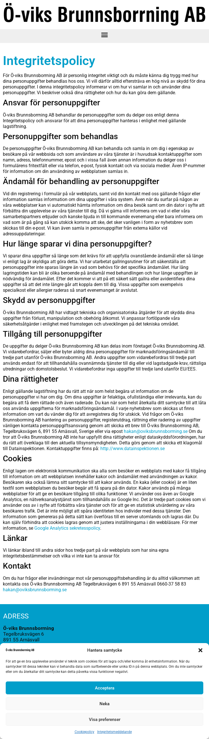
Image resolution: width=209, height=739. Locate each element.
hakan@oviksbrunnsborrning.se (156, 431)
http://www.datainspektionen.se (133, 448)
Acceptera (104, 688)
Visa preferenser (104, 719)
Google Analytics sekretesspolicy (67, 528)
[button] (200, 650)
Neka (104, 703)
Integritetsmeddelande (114, 732)
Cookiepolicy (84, 732)
